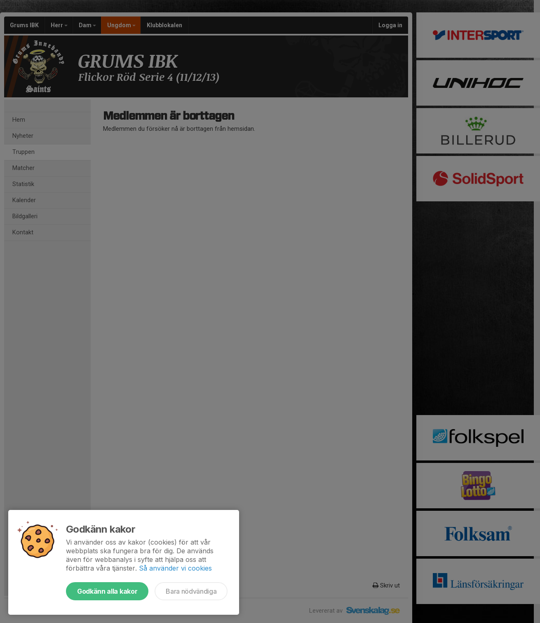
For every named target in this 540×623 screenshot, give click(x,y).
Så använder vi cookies (175, 568)
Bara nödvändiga (191, 591)
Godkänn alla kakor (107, 591)
